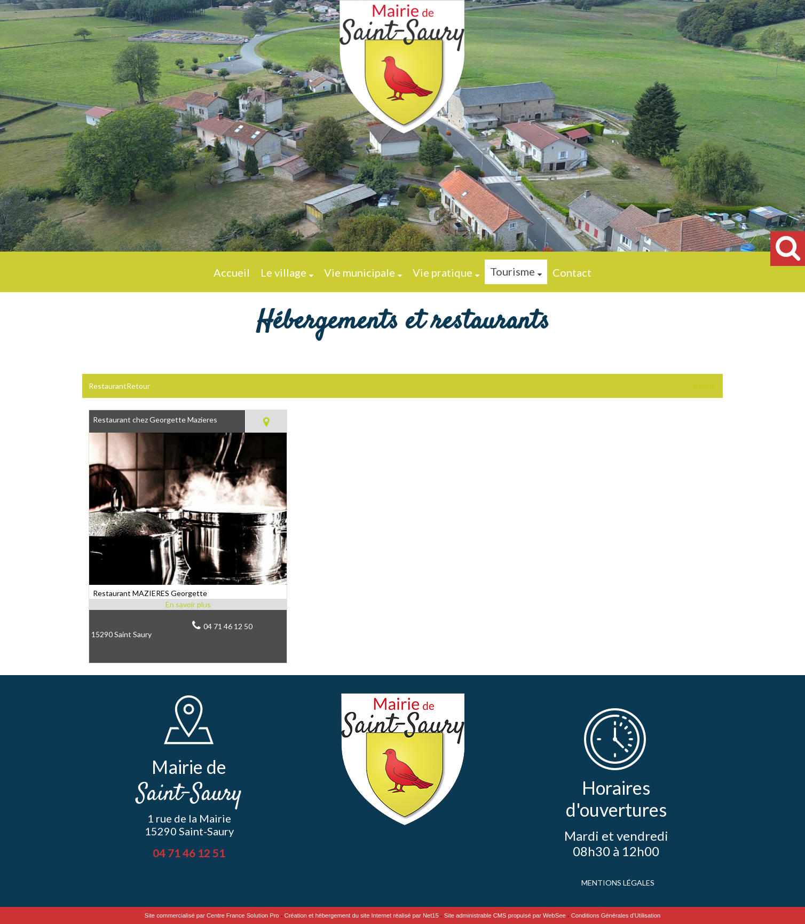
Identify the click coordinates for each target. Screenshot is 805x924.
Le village (283, 272)
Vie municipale (359, 272)
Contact (572, 272)
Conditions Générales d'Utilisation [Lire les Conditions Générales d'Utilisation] (616, 915)
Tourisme (512, 271)
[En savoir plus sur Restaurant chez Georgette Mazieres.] (188, 604)
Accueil (232, 272)
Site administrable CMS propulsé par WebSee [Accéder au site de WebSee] (505, 915)
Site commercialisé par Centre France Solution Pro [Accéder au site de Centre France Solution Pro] (212, 915)
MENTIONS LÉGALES (617, 882)
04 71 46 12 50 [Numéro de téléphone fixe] (227, 626)
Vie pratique (442, 272)
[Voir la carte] (266, 421)
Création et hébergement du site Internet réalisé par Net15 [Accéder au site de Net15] (362, 915)
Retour (704, 385)
